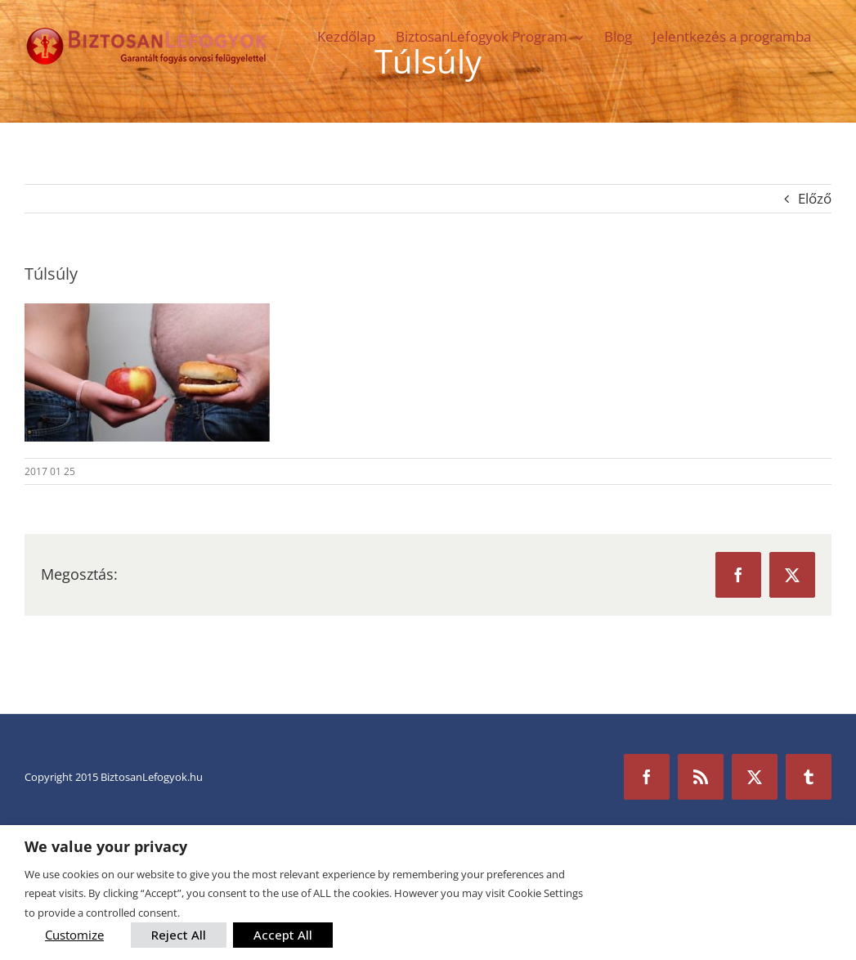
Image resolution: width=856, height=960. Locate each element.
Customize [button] (74, 934)
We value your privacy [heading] (106, 846)
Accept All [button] (282, 934)
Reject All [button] (178, 934)
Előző (814, 198)
